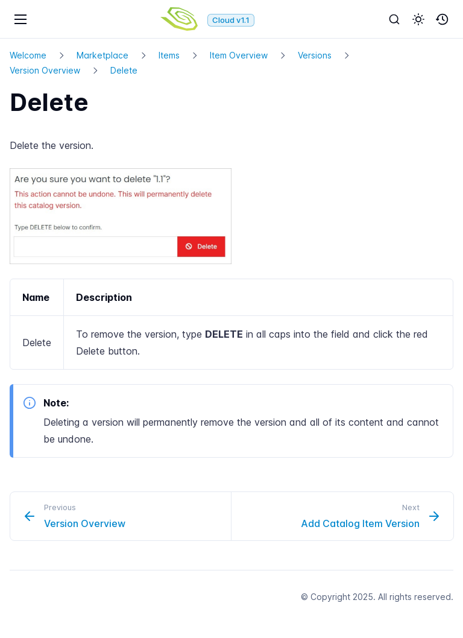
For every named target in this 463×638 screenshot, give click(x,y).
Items (169, 55)
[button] (418, 19)
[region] (231, 324)
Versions (315, 55)
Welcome (28, 55)
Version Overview (45, 70)
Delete (123, 70)
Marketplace (102, 55)
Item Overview (239, 55)
